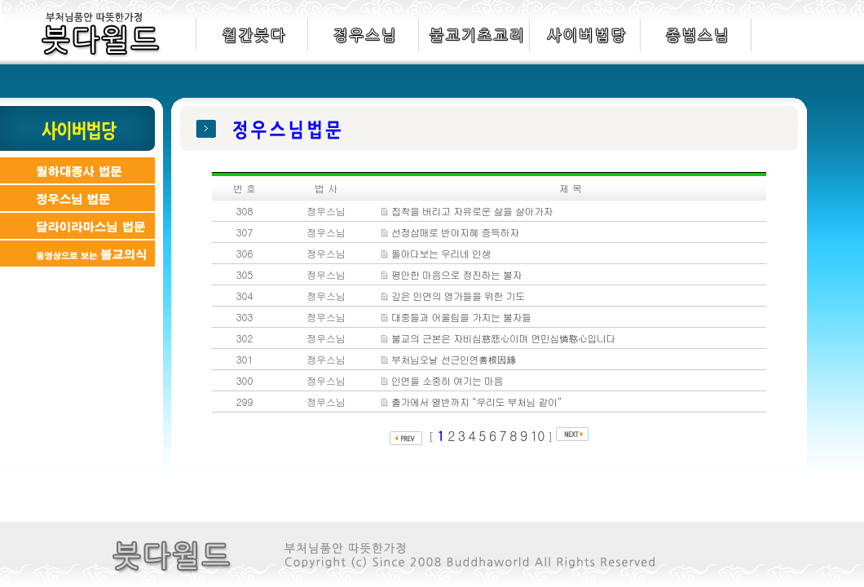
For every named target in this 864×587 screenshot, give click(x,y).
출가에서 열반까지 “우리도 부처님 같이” (476, 401)
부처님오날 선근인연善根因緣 (453, 359)
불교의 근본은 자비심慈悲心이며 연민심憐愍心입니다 (503, 338)
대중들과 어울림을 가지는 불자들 (461, 317)
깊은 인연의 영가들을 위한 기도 (457, 295)
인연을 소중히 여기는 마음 (447, 380)
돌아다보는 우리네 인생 (441, 253)
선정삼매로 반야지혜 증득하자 (455, 232)
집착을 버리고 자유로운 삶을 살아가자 (472, 211)
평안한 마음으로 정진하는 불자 (456, 274)
